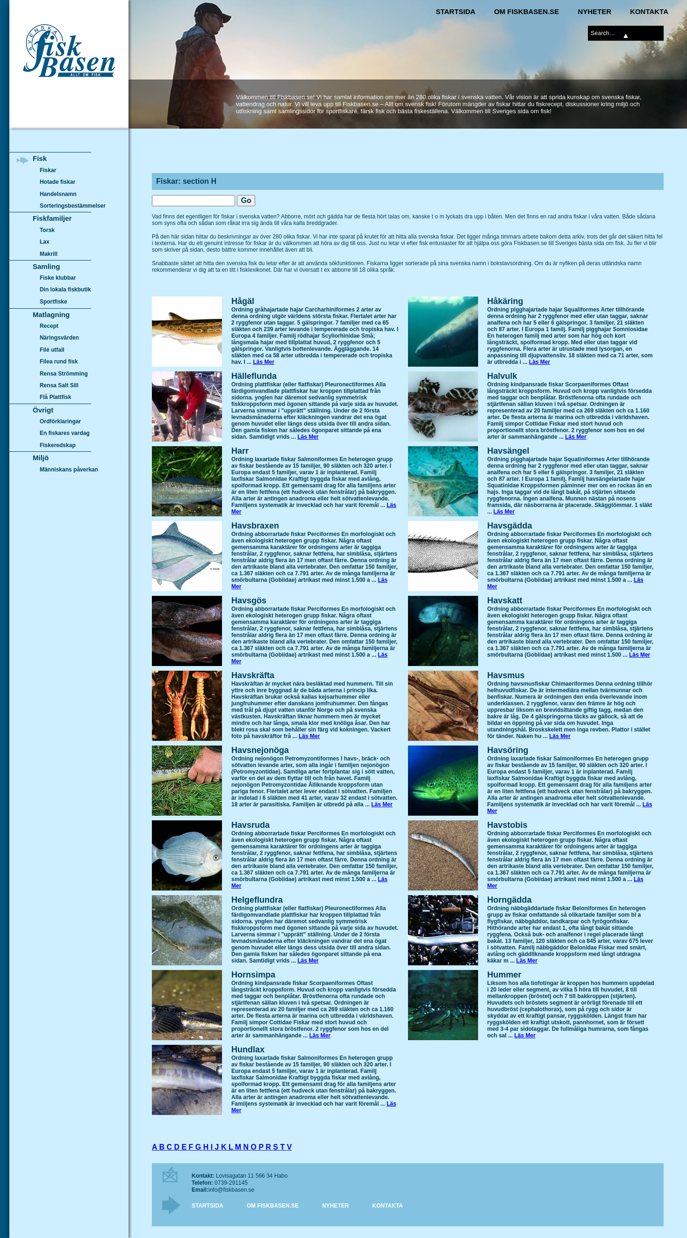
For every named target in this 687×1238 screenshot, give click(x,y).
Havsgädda (509, 525)
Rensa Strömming (64, 373)
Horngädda (509, 900)
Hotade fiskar (57, 182)
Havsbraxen (255, 525)
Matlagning (51, 315)
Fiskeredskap (58, 445)
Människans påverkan (69, 469)
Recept (49, 326)
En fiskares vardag (65, 433)
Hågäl (242, 301)
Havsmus (506, 675)
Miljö (41, 458)
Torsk (47, 230)
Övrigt (43, 410)
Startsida (455, 11)
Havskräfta (252, 675)
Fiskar (48, 170)
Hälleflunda (254, 376)
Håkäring (505, 301)
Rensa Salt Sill (59, 385)
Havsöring (508, 750)
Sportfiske (53, 301)
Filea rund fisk (59, 361)
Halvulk (502, 376)
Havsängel (508, 451)
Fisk (40, 158)
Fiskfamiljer (52, 218)
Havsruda (250, 825)
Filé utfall (52, 350)
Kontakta (649, 11)
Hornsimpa (253, 974)
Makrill (48, 254)
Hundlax (248, 1049)
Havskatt (504, 600)
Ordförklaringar (60, 421)
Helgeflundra (257, 900)
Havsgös (248, 600)
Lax (45, 242)
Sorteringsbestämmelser (73, 206)
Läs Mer (263, 362)
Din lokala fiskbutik (65, 290)
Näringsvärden (59, 337)
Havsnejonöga (260, 750)
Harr (240, 451)
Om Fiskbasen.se (526, 11)
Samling (46, 266)
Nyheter (594, 11)
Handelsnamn (58, 194)
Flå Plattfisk (55, 397)
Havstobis (507, 825)
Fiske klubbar (58, 278)
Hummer (504, 974)
